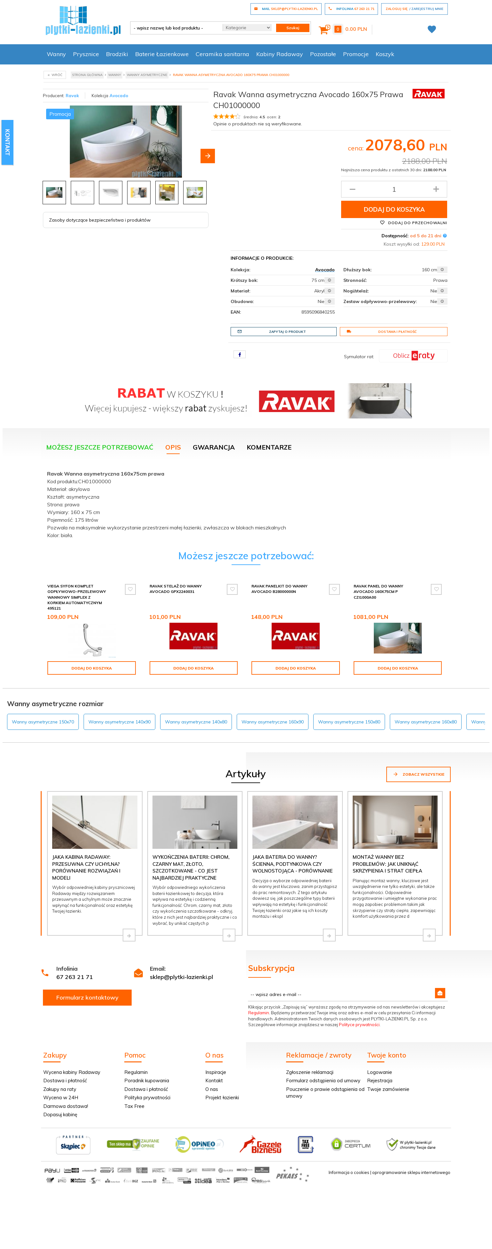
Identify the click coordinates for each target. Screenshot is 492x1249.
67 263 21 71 (74, 977)
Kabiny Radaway (279, 54)
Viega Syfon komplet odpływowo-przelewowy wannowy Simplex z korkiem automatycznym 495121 (76, 597)
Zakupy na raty (59, 1089)
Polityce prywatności (359, 1024)
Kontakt (214, 1080)
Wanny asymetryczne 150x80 (349, 722)
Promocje (356, 54)
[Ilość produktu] (394, 189)
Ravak (72, 95)
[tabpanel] (246, 503)
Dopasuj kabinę (60, 1114)
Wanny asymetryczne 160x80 (426, 722)
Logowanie (379, 1072)
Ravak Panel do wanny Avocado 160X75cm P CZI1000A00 (378, 591)
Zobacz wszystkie (418, 774)
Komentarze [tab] (269, 447)
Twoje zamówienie (388, 1089)
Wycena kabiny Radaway (71, 1072)
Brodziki (117, 54)
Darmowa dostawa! (65, 1106)
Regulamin (258, 1012)
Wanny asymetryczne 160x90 (273, 722)
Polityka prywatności (147, 1097)
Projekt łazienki (222, 1097)
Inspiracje (215, 1072)
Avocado (119, 95)
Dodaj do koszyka (394, 209)
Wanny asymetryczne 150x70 (43, 722)
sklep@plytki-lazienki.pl (181, 977)
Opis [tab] (173, 447)
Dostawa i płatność (382, 331)
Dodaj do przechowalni (413, 222)
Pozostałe (323, 54)
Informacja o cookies (349, 1172)
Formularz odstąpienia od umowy (323, 1080)
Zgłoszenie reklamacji (309, 1072)
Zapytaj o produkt (271, 331)
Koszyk (385, 54)
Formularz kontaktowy (87, 997)
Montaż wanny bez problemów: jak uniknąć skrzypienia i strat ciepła (387, 864)
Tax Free (134, 1106)
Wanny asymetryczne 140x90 (119, 722)
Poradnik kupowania (146, 1080)
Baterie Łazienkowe (162, 54)
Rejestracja (379, 1080)
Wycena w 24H (60, 1097)
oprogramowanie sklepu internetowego (411, 1172)
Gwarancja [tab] (214, 447)
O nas (211, 1089)
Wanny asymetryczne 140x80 (196, 722)
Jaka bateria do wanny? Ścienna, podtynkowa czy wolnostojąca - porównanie (292, 864)
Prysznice (86, 54)
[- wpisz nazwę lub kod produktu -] (174, 27)
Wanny (56, 54)
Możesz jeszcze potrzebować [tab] (99, 447)
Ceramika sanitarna (222, 54)
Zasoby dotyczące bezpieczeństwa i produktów (100, 220)
